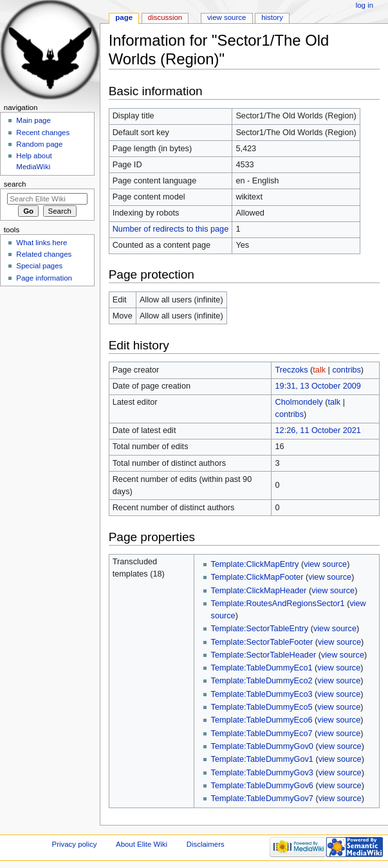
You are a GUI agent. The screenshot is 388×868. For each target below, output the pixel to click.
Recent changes (42, 132)
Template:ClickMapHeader (259, 590)
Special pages (39, 266)
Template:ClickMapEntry (255, 564)
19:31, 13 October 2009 (318, 386)
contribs (346, 369)
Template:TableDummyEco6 (262, 720)
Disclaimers (206, 844)
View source (226, 17)
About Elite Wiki (141, 844)
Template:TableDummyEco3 (262, 694)
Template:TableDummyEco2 (262, 680)
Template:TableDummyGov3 (262, 772)
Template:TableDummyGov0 (262, 746)
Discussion (165, 17)
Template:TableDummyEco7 (262, 733)
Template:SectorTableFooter (262, 642)
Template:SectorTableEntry (260, 628)
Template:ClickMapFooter (257, 577)
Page (124, 17)
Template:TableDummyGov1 (262, 759)
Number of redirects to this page (171, 229)
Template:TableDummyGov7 (262, 798)
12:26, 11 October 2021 (318, 430)
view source (325, 564)
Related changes (43, 254)
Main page (33, 120)
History (272, 17)
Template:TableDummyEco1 (262, 667)
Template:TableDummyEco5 (262, 707)
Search (15, 184)
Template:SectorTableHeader (264, 655)
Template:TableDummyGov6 (262, 785)
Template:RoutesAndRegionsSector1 (278, 603)
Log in (364, 5)
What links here (41, 242)
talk (319, 369)
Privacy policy (74, 844)
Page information (44, 278)
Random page (39, 144)
